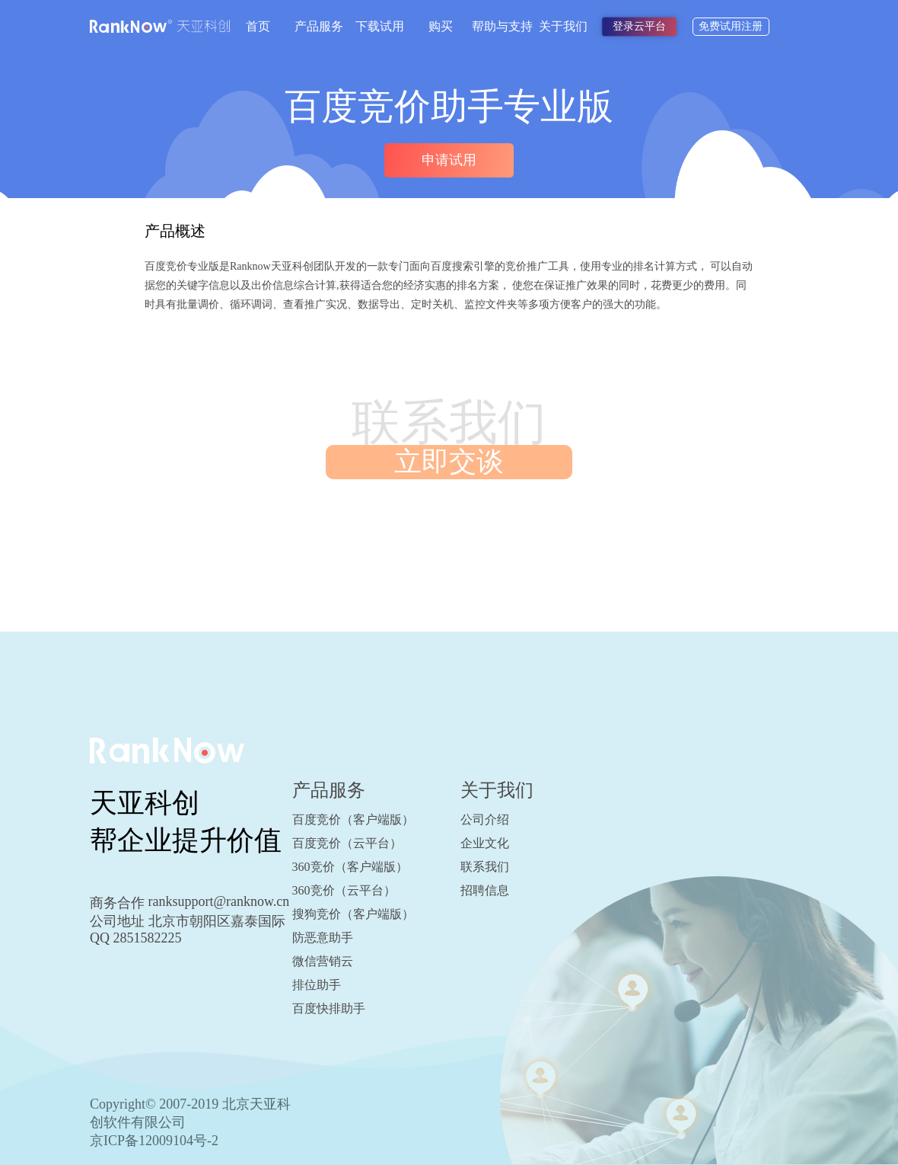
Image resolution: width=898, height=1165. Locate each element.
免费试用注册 (731, 26)
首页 (258, 26)
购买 (440, 26)
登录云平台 (639, 26)
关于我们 (563, 26)
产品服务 (319, 26)
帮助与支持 (502, 26)
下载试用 (379, 26)
